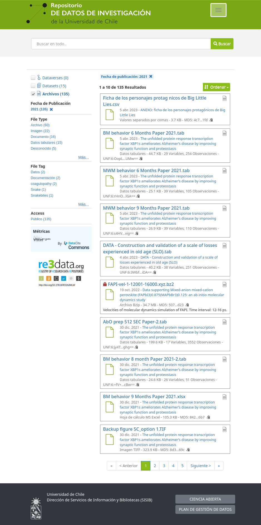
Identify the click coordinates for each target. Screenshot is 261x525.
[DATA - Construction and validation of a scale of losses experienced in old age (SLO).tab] (109, 262)
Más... (83, 157)
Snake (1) (38, 190)
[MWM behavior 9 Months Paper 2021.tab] (109, 219)
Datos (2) (38, 172)
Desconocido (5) (43, 148)
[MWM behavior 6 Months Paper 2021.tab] (109, 181)
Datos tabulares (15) (47, 143)
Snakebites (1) (42, 195)
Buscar (222, 43)
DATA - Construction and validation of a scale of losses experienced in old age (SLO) (169, 260)
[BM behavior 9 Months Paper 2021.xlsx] (109, 407)
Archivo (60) (40, 125)
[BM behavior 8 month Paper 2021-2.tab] (109, 370)
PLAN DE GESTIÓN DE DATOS (205, 509)
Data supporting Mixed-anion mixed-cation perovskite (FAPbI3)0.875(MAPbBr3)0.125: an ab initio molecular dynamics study (172, 295)
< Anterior (129, 465)
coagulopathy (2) (44, 184)
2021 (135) (42, 109)
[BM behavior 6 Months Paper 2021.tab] (109, 144)
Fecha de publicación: (127, 76)
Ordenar (216, 87)
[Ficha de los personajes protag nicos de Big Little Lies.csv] (109, 115)
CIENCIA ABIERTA (205, 499)
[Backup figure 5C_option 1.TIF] (109, 440)
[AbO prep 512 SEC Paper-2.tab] (109, 333)
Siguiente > (200, 465)
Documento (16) (43, 137)
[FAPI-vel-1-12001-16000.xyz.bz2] (109, 295)
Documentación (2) (45, 178)
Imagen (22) (40, 131)
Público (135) (41, 219)
